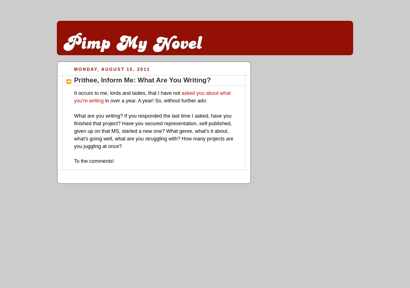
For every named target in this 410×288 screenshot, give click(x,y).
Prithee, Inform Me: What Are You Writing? (142, 80)
